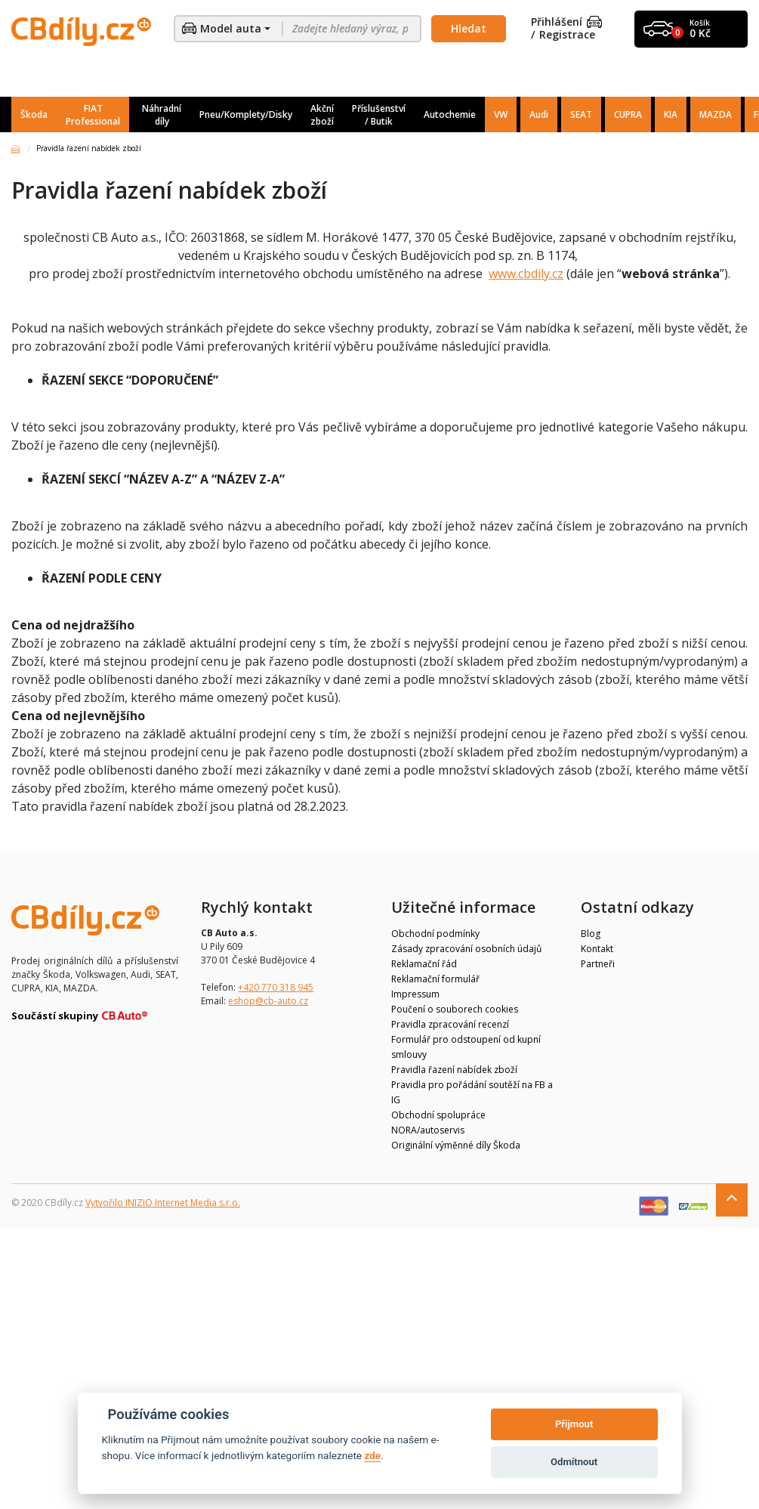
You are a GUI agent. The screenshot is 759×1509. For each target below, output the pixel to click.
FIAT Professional (93, 115)
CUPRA (628, 114)
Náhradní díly (161, 115)
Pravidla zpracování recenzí (450, 1024)
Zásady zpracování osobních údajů (466, 948)
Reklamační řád (424, 963)
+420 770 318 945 (275, 987)
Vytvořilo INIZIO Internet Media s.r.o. (162, 1202)
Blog (590, 933)
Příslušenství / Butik (379, 115)
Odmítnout (574, 1461)
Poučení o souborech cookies (454, 1009)
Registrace (567, 35)
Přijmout (574, 1424)
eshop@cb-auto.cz (268, 1000)
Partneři (598, 963)
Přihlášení (566, 22)
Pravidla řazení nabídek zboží (454, 1069)
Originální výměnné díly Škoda (455, 1145)
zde (372, 1455)
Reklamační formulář (435, 979)
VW (501, 114)
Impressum (415, 994)
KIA (670, 114)
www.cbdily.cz (526, 273)
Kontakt (597, 948)
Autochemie (450, 114)
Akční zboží (322, 115)
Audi (538, 114)
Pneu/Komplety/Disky (245, 114)
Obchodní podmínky (435, 933)
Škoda (34, 114)
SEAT (581, 114)
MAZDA (715, 114)
